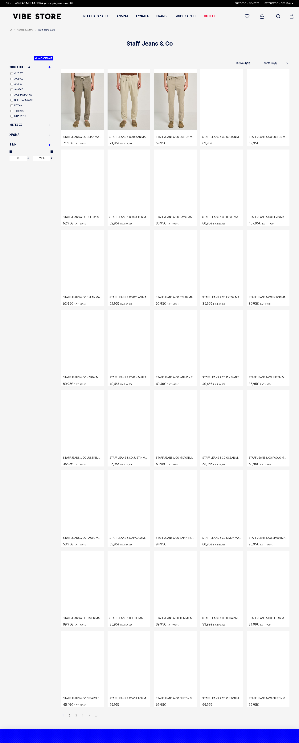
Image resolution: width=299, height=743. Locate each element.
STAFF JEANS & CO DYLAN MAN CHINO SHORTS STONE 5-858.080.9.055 (175, 297)
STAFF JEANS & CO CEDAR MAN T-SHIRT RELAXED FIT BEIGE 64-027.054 (221, 618)
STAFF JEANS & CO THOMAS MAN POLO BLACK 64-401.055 (128, 618)
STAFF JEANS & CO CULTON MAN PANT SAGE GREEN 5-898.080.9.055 (128, 217)
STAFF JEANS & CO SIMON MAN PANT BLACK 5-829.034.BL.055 (221, 537)
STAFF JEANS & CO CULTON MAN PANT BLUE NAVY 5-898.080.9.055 (268, 136)
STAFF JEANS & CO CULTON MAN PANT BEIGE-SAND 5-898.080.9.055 (175, 136)
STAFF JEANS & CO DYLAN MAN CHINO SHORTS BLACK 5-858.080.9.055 (82, 297)
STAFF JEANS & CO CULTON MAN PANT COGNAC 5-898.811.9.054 (221, 698)
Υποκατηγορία (20, 67)
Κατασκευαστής (25, 30)
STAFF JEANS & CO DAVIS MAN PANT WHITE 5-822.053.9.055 (175, 217)
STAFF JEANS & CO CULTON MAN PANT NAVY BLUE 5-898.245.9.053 (82, 217)
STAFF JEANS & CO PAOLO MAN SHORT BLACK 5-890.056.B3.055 (268, 457)
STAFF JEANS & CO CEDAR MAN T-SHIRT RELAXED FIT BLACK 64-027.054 (268, 618)
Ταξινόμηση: (243, 62)
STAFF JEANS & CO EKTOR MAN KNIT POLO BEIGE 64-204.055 (221, 297)
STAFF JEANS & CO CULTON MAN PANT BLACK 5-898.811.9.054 (128, 698)
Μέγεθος (16, 124)
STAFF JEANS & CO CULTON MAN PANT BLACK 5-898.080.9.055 (221, 136)
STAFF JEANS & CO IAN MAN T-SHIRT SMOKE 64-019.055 (221, 377)
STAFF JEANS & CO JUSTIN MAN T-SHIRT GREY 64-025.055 (82, 457)
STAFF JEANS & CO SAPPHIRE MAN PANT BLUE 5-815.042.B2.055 (175, 537)
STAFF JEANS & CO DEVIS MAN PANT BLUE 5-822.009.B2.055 (221, 217)
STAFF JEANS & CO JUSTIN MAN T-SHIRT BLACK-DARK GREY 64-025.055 (268, 377)
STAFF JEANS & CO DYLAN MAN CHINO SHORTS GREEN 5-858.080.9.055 (128, 297)
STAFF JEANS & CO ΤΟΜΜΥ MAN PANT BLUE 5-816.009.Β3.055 (175, 618)
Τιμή (13, 144)
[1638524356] (249, 3)
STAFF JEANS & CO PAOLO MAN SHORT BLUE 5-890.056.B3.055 (128, 537)
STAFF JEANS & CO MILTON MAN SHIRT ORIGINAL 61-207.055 (175, 457)
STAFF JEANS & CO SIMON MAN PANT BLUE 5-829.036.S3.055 (268, 537)
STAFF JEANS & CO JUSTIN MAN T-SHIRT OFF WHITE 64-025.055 (128, 457)
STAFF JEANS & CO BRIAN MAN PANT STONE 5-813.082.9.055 (128, 136)
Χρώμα (14, 134)
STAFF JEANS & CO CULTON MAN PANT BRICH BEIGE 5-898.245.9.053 (175, 698)
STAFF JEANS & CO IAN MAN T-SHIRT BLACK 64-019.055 (175, 377)
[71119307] (247, 16)
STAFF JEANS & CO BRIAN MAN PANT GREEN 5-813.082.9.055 (82, 136)
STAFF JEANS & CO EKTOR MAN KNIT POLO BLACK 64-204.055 (268, 297)
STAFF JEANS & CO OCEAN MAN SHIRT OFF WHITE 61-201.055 (221, 457)
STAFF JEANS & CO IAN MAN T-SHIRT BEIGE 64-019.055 (128, 377)
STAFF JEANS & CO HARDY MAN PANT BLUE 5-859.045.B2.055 (82, 377)
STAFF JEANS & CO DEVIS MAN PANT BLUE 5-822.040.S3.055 (268, 217)
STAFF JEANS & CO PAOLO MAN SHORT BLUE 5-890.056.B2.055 (82, 537)
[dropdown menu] (278, 16)
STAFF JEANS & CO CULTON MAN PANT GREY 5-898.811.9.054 (268, 698)
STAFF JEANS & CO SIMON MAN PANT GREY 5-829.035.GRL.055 (82, 618)
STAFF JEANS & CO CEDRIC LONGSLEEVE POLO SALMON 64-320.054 (82, 698)
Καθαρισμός (45, 58)
